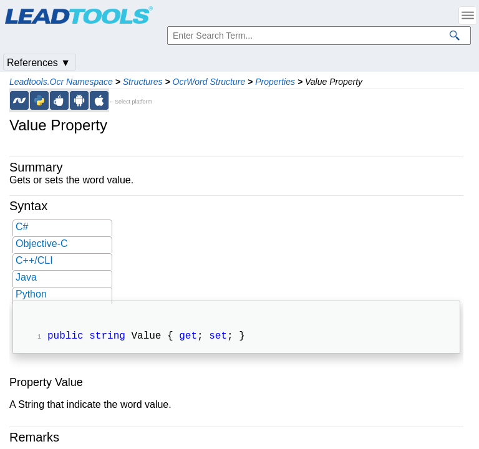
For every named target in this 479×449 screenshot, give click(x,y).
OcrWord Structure (209, 82)
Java (26, 277)
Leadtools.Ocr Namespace (61, 82)
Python (31, 294)
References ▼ (38, 62)
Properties (275, 82)
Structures (143, 82)
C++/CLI (34, 260)
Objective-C (42, 243)
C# (22, 226)
